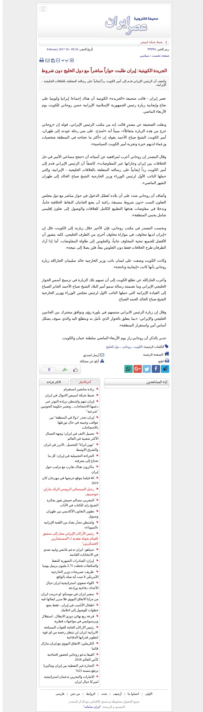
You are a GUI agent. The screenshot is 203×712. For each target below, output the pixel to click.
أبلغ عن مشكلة (89, 361)
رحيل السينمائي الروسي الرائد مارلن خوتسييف (68, 491)
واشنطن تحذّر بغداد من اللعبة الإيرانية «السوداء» (69, 524)
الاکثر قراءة (51, 382)
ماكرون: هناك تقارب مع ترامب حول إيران (69, 469)
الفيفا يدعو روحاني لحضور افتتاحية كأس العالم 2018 (70, 657)
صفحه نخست (158, 55)
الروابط (88, 693)
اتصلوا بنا (131, 693)
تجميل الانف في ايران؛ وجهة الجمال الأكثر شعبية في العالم (69, 436)
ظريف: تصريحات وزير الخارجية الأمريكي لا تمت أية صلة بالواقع (72, 574)
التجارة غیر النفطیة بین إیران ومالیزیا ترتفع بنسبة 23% (68, 668)
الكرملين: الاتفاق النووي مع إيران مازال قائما (67, 645)
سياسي (142, 55)
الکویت (135, 346)
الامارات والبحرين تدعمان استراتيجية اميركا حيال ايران (69, 679)
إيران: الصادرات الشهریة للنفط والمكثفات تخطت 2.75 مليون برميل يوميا (68, 563)
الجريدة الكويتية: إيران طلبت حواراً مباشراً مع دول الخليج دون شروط (102, 70)
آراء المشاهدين (154, 382)
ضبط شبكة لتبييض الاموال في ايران (69, 395)
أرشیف (115, 693)
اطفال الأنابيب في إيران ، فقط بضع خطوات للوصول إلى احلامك (70, 607)
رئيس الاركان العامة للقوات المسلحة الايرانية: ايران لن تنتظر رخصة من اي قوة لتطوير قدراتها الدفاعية (68, 632)
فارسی (57, 693)
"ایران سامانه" (90, 706)
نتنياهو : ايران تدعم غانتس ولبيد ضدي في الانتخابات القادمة (68, 552)
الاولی (146, 693)
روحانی (124, 346)
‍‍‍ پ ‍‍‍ (62, 60)
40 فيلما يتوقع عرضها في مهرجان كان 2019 (68, 480)
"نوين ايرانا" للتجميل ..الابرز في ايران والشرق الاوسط (68, 447)
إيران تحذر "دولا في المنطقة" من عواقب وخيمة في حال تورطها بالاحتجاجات (71, 422)
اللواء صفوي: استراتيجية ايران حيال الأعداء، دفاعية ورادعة (69, 585)
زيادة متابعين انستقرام (78, 389)
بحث (102, 693)
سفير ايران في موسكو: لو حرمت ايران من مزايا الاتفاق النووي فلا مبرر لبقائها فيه (67, 596)
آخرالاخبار (82, 382)
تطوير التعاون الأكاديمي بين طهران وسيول (70, 513)
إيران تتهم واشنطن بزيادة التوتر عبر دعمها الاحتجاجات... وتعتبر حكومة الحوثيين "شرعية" (67, 406)
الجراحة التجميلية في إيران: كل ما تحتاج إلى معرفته (70, 458)
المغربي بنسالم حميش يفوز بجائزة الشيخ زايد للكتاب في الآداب (70, 502)
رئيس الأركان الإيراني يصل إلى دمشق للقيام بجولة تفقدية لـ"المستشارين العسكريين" (68, 538)
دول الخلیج (110, 346)
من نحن (73, 693)
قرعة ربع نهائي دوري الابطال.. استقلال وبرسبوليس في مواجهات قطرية (67, 618)
